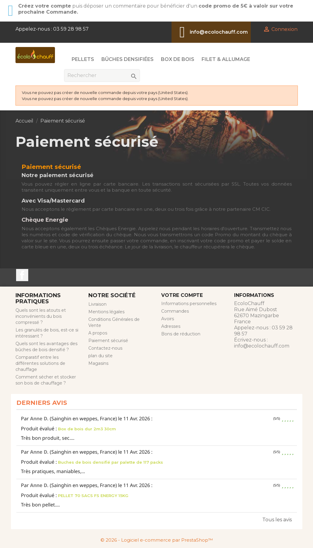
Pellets (83, 59)
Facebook (22, 275)
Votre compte (182, 295)
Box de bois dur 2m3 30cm (87, 428)
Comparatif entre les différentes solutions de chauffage (40, 363)
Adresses (170, 326)
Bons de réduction (180, 334)
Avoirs (167, 318)
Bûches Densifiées (127, 59)
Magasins (98, 363)
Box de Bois (177, 59)
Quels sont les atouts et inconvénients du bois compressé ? (40, 316)
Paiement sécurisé (108, 340)
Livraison (97, 304)
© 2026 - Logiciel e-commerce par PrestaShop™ (156, 540)
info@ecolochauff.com (219, 32)
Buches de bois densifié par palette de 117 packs (110, 462)
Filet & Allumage (226, 59)
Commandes (175, 311)
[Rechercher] (102, 75)
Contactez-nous (105, 348)
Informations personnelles (188, 303)
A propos (97, 333)
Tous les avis (277, 520)
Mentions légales (106, 311)
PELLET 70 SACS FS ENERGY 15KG (93, 495)
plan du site (100, 355)
